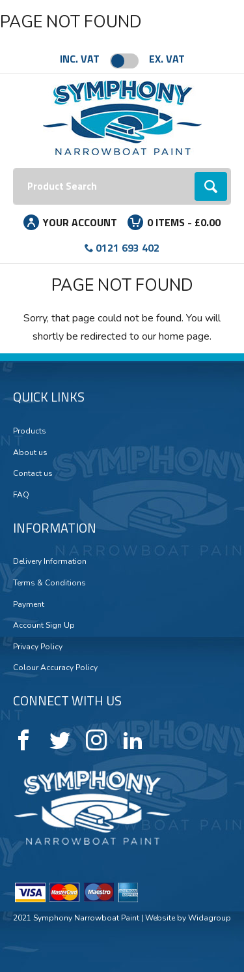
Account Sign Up (44, 625)
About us (30, 452)
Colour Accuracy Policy (55, 667)
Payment (28, 604)
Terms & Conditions (49, 583)
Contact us (33, 473)
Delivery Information (50, 561)
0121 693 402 (127, 248)
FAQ (21, 495)
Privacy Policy (37, 646)
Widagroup (208, 918)
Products (29, 431)
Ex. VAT (167, 58)
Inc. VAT (80, 58)
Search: (13, 168)
